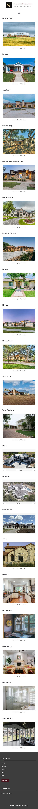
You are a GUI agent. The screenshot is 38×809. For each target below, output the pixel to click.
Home (3, 763)
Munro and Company (22, 805)
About (3, 772)
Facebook (5, 780)
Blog (2, 775)
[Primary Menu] (19, 13)
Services (3, 766)
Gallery (3, 769)
